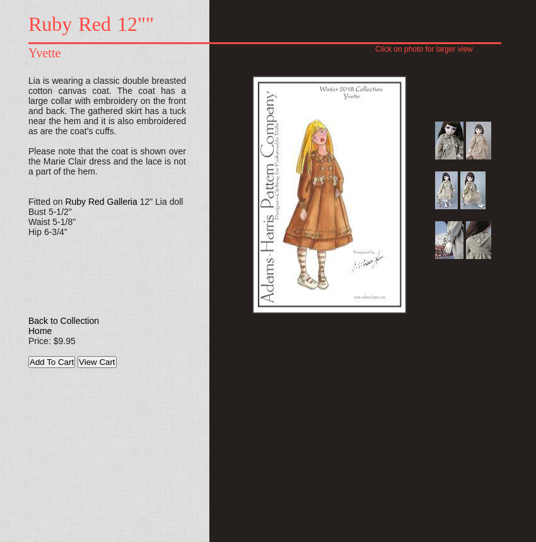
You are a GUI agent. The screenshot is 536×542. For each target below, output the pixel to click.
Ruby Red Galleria (101, 202)
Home (40, 331)
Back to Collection (63, 321)
